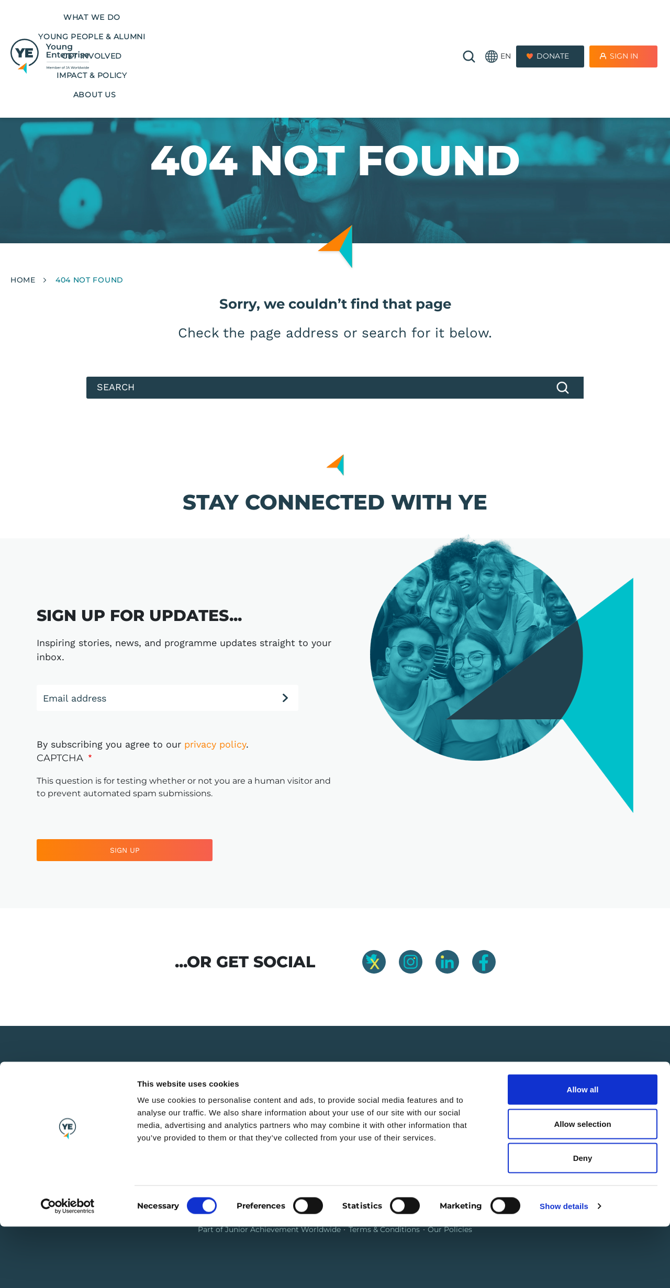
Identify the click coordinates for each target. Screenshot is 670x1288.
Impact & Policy (402, 17)
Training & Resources (311, 1116)
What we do (130, 17)
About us (272, 36)
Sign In (624, 27)
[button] (498, 27)
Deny (583, 1219)
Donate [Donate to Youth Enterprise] (553, 27)
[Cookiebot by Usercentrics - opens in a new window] (68, 1267)
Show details (564, 1267)
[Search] (335, 388)
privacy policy (215, 744)
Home (23, 280)
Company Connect (436, 1116)
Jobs (410, 1099)
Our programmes (305, 1099)
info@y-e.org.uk (551, 1116)
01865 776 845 (549, 1099)
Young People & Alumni (226, 17)
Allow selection (582, 1185)
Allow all (583, 1150)
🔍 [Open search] (469, 27)
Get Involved (323, 17)
